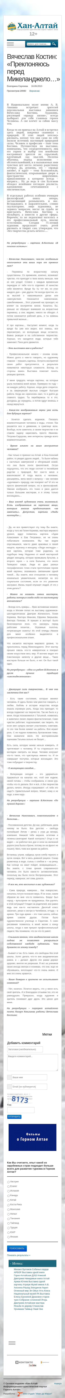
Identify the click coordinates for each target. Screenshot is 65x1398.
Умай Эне (38, 1309)
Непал (12, 1214)
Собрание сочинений (30, 1300)
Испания (13, 1190)
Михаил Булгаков (23, 1269)
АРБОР (18, 1272)
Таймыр (28, 1309)
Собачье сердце (40, 1269)
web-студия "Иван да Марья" (34, 1393)
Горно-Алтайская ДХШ (25, 1275)
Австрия (13, 1181)
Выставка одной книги (33, 1272)
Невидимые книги (34, 1278)
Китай (11, 1200)
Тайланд (13, 1223)
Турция (12, 1227)
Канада (12, 1195)
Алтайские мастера (34, 1303)
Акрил (45, 1287)
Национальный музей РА (27, 1293)
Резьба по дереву (23, 1306)
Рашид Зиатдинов (32, 1287)
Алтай (46, 1278)
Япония (12, 1236)
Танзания (13, 1218)
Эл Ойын (34, 1290)
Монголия (13, 1209)
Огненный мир (21, 1290)
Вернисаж (34, 91)
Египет (12, 1186)
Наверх (58, 1383)
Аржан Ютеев (21, 1281)
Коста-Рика (14, 1204)
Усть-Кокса (44, 1290)
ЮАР (11, 1232)
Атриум (27, 1284)
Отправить (14, 1117)
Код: (9, 1104)
